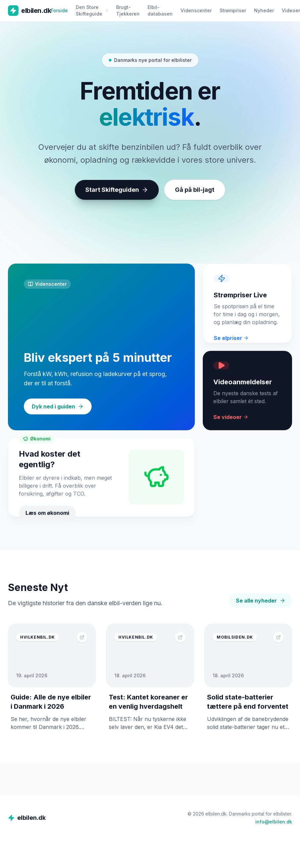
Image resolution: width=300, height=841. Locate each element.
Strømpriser (233, 10)
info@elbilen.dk (273, 821)
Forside (59, 10)
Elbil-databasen (160, 10)
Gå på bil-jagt (194, 191)
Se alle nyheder (260, 600)
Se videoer (230, 422)
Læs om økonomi (47, 520)
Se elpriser (231, 342)
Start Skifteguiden (116, 191)
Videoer (291, 10)
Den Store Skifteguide (92, 10)
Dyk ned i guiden (58, 406)
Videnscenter (196, 10)
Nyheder (264, 10)
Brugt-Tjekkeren (128, 10)
